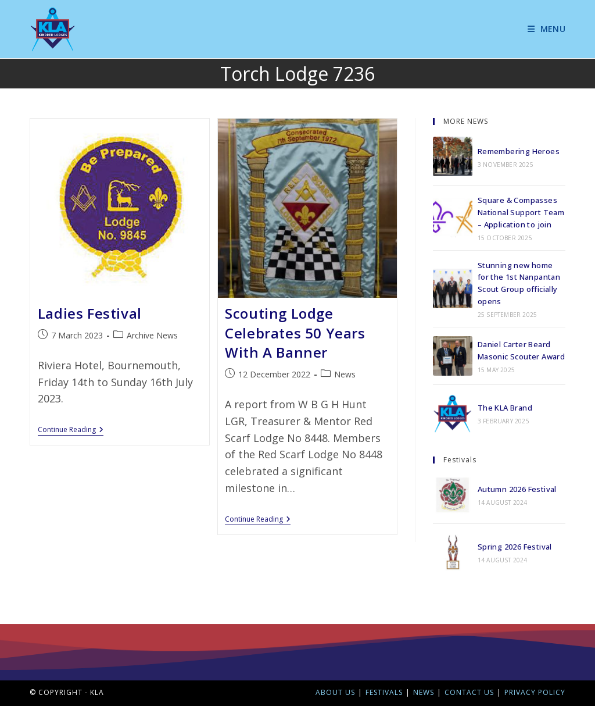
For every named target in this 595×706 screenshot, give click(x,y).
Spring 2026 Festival (515, 546)
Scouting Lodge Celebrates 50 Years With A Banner (295, 333)
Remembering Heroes (519, 151)
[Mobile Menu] (542, 28)
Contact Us (469, 692)
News (345, 374)
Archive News (152, 335)
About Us (335, 692)
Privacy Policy (534, 692)
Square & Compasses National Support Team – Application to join (521, 212)
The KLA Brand (505, 407)
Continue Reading (70, 430)
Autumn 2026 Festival (517, 489)
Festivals (384, 692)
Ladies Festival (90, 313)
